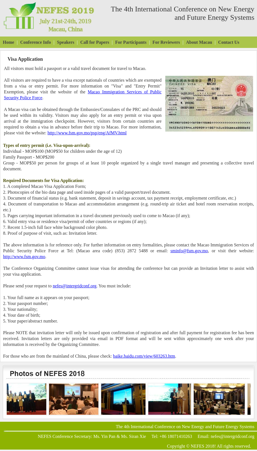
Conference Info (35, 42)
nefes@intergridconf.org (74, 285)
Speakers (65, 42)
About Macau (199, 42)
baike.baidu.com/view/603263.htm (144, 356)
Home (8, 42)
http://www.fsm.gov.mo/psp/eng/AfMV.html (87, 132)
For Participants (130, 42)
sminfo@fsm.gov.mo (189, 250)
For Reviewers (166, 42)
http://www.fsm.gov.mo (24, 256)
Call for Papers (94, 42)
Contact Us (228, 42)
